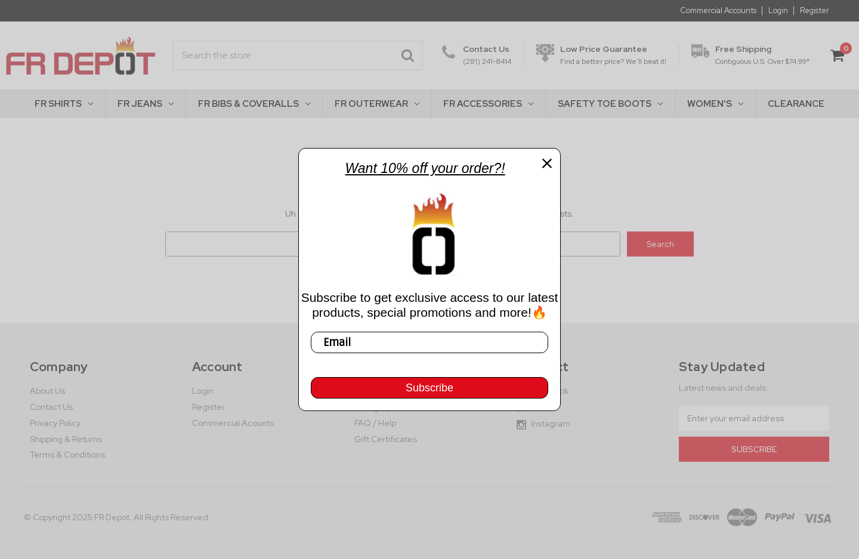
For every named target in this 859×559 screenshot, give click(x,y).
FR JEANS (146, 104)
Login (778, 11)
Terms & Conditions (67, 454)
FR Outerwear (377, 104)
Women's (715, 104)
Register (814, 11)
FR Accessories (488, 104)
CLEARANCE (796, 104)
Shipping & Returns (66, 439)
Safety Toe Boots (610, 104)
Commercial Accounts (718, 11)
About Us (47, 390)
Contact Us (51, 407)
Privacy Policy (55, 423)
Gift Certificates (385, 439)
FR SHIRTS (64, 104)
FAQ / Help (375, 423)
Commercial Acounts (233, 423)
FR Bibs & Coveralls (254, 104)
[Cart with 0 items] (837, 55)
